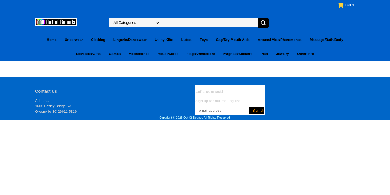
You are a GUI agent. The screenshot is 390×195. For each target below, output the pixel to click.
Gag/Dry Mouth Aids (232, 40)
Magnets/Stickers (237, 54)
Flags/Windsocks (201, 54)
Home (52, 40)
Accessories (139, 54)
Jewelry (282, 54)
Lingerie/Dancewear (130, 40)
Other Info (305, 54)
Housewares (168, 54)
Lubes (186, 40)
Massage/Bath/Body (326, 40)
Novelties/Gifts (88, 54)
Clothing (98, 40)
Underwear (74, 40)
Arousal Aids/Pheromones (280, 40)
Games (115, 54)
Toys (204, 40)
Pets (264, 54)
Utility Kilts (164, 40)
